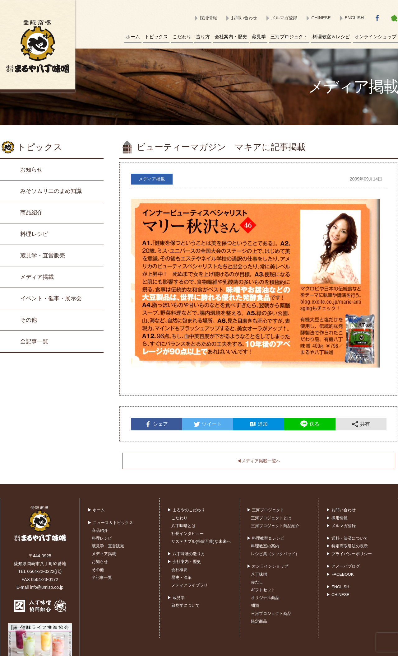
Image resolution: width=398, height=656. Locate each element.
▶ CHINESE (337, 594)
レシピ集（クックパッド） (275, 553)
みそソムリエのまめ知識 (51, 191)
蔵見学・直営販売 (42, 255)
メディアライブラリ (189, 585)
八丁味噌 (259, 574)
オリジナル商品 (265, 597)
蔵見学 (259, 36)
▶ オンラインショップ (268, 566)
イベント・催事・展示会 (51, 298)
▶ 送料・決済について (347, 538)
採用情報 (208, 17)
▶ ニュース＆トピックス (110, 522)
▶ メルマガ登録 (341, 525)
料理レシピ (34, 234)
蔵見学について (185, 605)
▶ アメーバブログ (343, 566)
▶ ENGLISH (337, 586)
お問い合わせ (244, 17)
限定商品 (259, 621)
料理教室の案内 (265, 546)
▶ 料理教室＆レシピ (266, 538)
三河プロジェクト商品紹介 (275, 525)
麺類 (255, 605)
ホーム (133, 36)
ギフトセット (263, 590)
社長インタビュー (187, 533)
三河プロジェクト (289, 36)
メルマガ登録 (284, 17)
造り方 (203, 36)
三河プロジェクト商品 (271, 613)
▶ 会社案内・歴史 (184, 561)
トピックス (156, 36)
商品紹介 (31, 212)
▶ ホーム (96, 510)
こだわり (182, 36)
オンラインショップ (375, 36)
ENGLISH (354, 17)
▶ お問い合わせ (341, 510)
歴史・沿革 (181, 577)
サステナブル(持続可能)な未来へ (201, 541)
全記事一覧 (34, 341)
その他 (28, 320)
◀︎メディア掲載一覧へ (258, 460)
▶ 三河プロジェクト (266, 510)
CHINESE (321, 17)
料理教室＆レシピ (331, 36)
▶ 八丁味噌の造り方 (186, 553)
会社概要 (179, 569)
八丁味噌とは (183, 525)
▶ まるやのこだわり (186, 510)
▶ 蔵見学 (176, 597)
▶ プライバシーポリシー (349, 553)
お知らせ (31, 169)
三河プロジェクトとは (271, 518)
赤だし (257, 582)
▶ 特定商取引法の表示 (347, 546)
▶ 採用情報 (337, 518)
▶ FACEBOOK (340, 574)
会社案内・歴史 (231, 36)
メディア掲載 (37, 277)
